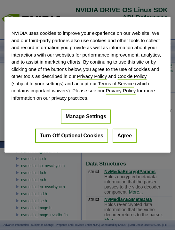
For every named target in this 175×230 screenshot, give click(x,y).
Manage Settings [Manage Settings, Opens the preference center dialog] (86, 116)
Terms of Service (116, 83)
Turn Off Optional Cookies (71, 135)
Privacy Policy (92, 76)
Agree (124, 135)
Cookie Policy (132, 76)
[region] (87, 85)
